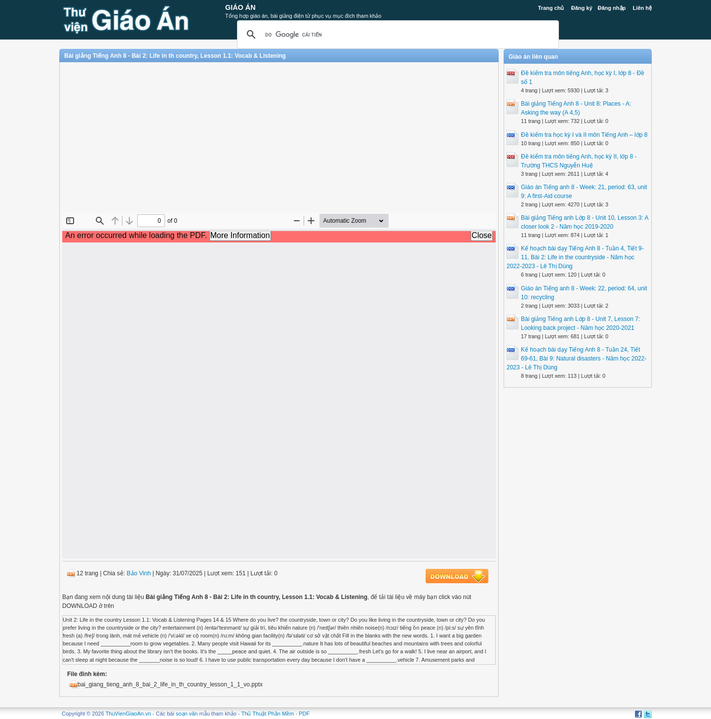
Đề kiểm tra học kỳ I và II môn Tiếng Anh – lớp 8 (584, 134)
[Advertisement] (279, 141)
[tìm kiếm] (396, 34)
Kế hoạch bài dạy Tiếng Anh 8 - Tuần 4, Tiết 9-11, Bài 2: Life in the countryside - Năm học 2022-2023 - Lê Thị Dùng (575, 257)
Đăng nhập (612, 8)
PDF (304, 714)
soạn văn (187, 714)
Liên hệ (642, 8)
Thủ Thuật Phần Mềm (267, 714)
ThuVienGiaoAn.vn (128, 714)
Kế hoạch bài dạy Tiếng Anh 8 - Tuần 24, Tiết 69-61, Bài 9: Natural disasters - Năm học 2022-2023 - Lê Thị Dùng (576, 358)
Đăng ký (581, 8)
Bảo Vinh (139, 573)
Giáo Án (240, 7)
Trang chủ (551, 8)
